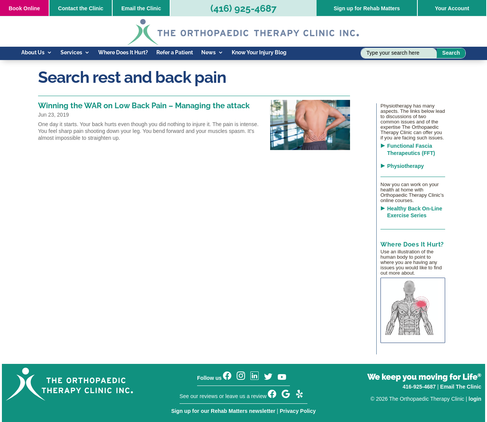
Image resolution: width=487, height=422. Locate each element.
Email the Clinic (141, 8)
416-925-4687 (419, 387)
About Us (33, 52)
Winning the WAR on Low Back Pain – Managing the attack (144, 105)
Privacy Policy (298, 411)
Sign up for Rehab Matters (367, 8)
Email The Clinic (460, 387)
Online (24, 8)
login (475, 399)
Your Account (452, 8)
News (208, 52)
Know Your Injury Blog (259, 52)
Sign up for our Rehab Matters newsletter (223, 411)
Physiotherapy (405, 166)
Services (71, 52)
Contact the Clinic (80, 8)
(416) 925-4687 (243, 8)
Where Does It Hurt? (123, 52)
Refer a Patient (174, 52)
